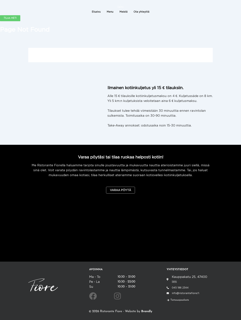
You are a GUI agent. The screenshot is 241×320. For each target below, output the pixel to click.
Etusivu (96, 11)
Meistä (123, 11)
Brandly (146, 311)
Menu (110, 11)
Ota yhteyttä (141, 11)
